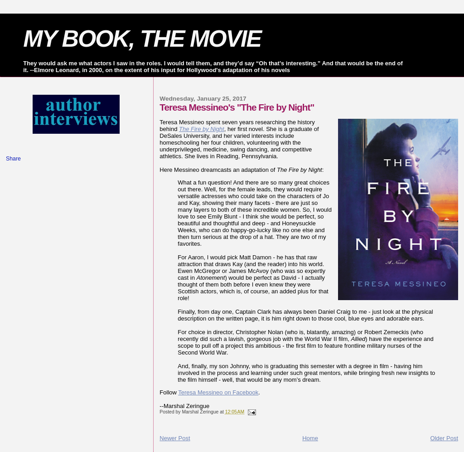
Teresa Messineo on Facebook (218, 392)
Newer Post (175, 438)
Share (13, 159)
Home (310, 438)
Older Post (444, 438)
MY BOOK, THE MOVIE (142, 38)
